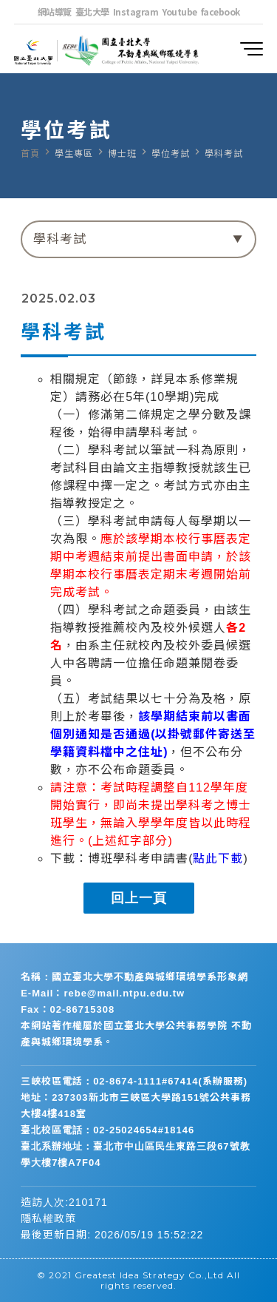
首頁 (30, 154)
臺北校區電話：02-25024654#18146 (107, 1130)
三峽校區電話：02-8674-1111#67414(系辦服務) (134, 1081)
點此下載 (218, 858)
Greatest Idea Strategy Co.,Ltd (149, 1275)
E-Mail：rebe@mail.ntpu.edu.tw (103, 993)
